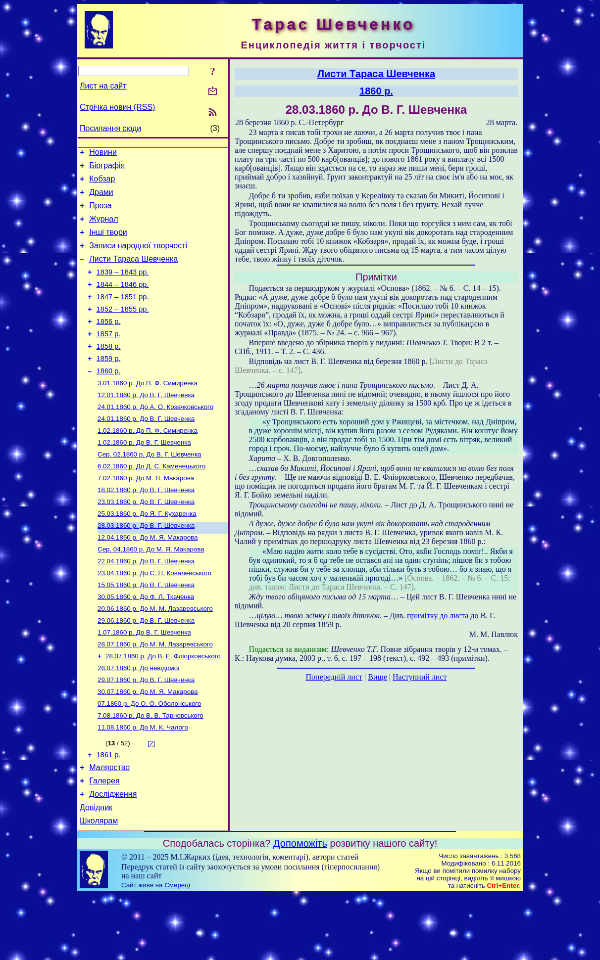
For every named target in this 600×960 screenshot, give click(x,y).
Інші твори (108, 242)
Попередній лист (334, 677)
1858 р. (109, 370)
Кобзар (102, 183)
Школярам (99, 886)
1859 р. (109, 384)
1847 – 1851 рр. (123, 315)
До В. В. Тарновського (150, 771)
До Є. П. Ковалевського (154, 616)
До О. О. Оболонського (149, 758)
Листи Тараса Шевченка (133, 272)
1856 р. (109, 342)
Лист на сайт (103, 86)
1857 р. (109, 356)
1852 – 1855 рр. (123, 328)
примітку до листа (437, 615)
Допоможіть (300, 908)
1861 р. (109, 813)
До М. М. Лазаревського (155, 655)
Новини (103, 153)
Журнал (103, 228)
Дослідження (113, 856)
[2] (151, 799)
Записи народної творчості (138, 257)
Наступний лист (420, 677)
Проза (100, 213)
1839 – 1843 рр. (123, 287)
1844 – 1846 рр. (123, 301)
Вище (377, 677)
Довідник (96, 871)
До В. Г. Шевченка (146, 423)
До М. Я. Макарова (146, 513)
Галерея (104, 841)
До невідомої (139, 719)
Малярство (109, 827)
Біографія (107, 168)
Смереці (177, 950)
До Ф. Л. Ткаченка (146, 642)
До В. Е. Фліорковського (163, 706)
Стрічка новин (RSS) (117, 107)
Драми (101, 198)
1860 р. (109, 398)
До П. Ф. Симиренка (148, 410)
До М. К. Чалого (143, 783)
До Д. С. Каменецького (151, 500)
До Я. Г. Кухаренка (147, 552)
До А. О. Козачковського (155, 436)
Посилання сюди (110, 128)
